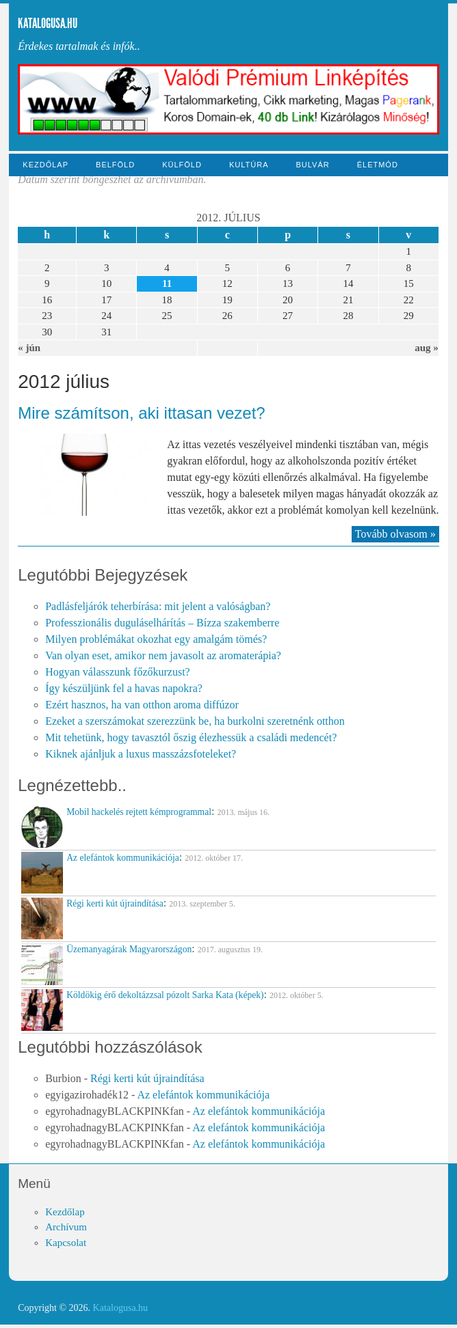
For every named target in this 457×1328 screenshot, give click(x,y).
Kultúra (249, 165)
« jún (29, 347)
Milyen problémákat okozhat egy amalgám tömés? (156, 639)
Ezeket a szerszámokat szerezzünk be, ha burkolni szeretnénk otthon (195, 721)
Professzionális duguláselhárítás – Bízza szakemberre (162, 622)
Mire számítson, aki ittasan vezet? (141, 413)
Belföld (115, 165)
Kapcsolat (65, 1242)
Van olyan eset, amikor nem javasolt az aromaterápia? (163, 655)
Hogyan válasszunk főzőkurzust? (117, 672)
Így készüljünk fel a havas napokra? (124, 688)
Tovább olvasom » (395, 534)
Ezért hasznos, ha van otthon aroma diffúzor (142, 704)
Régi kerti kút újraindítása (147, 1078)
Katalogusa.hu (47, 23)
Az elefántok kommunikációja (203, 1095)
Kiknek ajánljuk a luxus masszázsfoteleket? (140, 754)
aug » (427, 347)
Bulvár (312, 165)
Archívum (66, 1226)
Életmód (377, 165)
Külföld (182, 165)
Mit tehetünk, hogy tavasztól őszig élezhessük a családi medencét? (191, 737)
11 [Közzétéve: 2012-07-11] (167, 283)
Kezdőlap (45, 165)
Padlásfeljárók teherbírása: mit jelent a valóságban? (157, 606)
